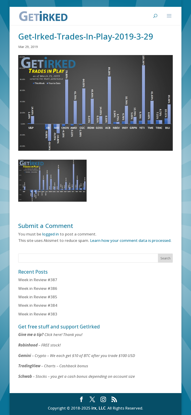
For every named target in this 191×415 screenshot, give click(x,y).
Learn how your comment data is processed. (130, 240)
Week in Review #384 (37, 305)
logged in (50, 234)
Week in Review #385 (37, 296)
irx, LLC (98, 408)
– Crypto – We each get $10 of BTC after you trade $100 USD (77, 355)
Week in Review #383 (37, 314)
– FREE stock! (39, 345)
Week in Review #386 (37, 288)
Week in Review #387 (37, 279)
